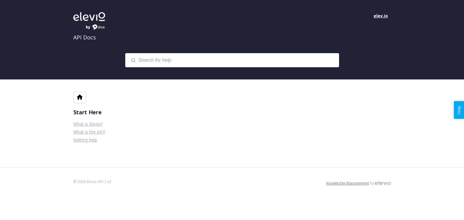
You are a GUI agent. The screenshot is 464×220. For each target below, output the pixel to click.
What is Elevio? (88, 124)
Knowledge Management (347, 183)
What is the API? (89, 132)
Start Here (87, 112)
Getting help (85, 140)
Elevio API (94, 21)
